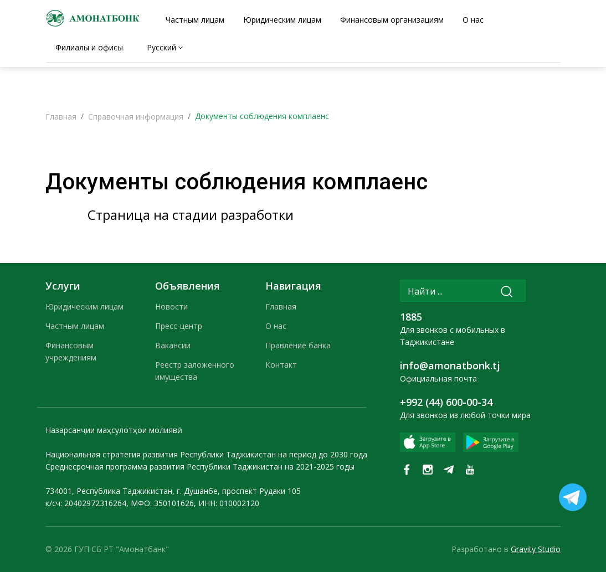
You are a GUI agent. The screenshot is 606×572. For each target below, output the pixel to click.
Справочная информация (135, 116)
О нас (275, 326)
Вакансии (173, 345)
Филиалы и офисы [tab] (89, 47)
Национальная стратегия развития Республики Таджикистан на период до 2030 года (206, 454)
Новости (171, 306)
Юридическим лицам (84, 306)
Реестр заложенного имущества (194, 370)
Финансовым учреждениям (70, 351)
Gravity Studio (536, 549)
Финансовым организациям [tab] (392, 19)
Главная (60, 116)
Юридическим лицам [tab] (282, 19)
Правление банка (298, 345)
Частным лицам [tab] (195, 19)
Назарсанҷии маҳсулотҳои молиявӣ (113, 430)
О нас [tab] (473, 19)
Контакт (281, 364)
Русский (161, 47)
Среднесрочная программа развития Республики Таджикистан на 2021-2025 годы (200, 466)
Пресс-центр (178, 326)
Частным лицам (74, 326)
